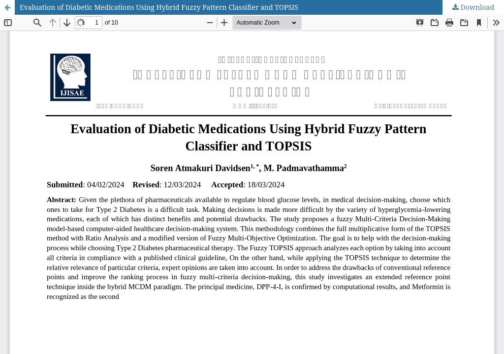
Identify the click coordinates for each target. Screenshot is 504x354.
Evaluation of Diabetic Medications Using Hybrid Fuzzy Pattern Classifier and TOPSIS (159, 7)
